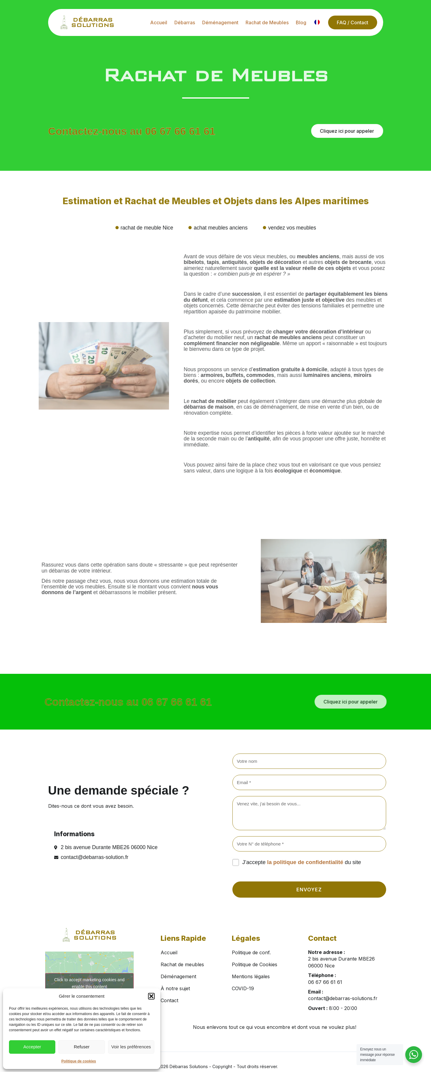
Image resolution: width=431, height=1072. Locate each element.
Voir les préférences (131, 1046)
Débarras (184, 22)
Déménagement (220, 22)
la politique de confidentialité (305, 862)
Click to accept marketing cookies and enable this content (89, 983)
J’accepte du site (301, 862)
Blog (301, 22)
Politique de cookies (78, 1061)
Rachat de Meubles (266, 22)
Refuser (82, 1046)
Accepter (32, 1046)
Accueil (158, 22)
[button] (151, 996)
